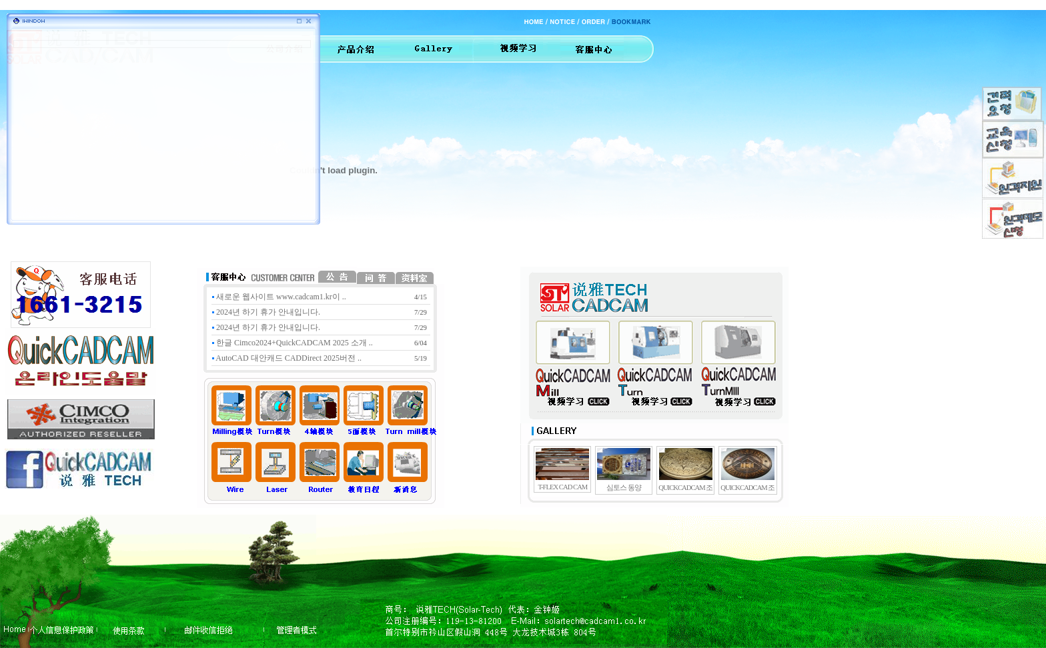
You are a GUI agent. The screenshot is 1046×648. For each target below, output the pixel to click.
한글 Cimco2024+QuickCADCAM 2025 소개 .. (292, 342)
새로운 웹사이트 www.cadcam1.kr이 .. (279, 296)
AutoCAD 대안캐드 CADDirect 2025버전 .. (287, 358)
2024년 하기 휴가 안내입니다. (266, 312)
